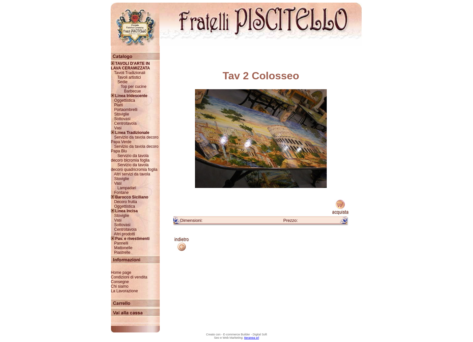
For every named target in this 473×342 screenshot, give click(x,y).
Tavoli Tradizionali (129, 72)
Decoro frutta (125, 201)
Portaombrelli (126, 109)
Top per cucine (133, 86)
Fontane (121, 192)
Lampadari (127, 188)
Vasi (118, 128)
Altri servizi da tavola (132, 174)
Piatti (118, 105)
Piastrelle (122, 252)
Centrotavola (125, 123)
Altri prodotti (124, 234)
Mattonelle (123, 248)
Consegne (120, 281)
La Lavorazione (124, 291)
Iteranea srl (251, 337)
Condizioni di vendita (129, 277)
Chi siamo (119, 286)
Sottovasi (122, 119)
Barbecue (132, 91)
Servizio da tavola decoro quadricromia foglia (134, 167)
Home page (121, 272)
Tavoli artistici (129, 77)
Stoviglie (121, 114)
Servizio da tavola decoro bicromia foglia (130, 158)
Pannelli (121, 243)
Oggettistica (124, 100)
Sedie (123, 82)
